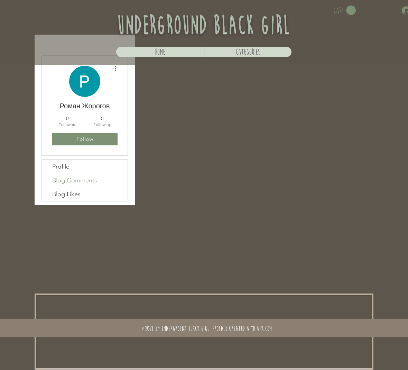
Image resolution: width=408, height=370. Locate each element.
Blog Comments (74, 180)
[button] (344, 11)
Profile (60, 166)
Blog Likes (66, 194)
